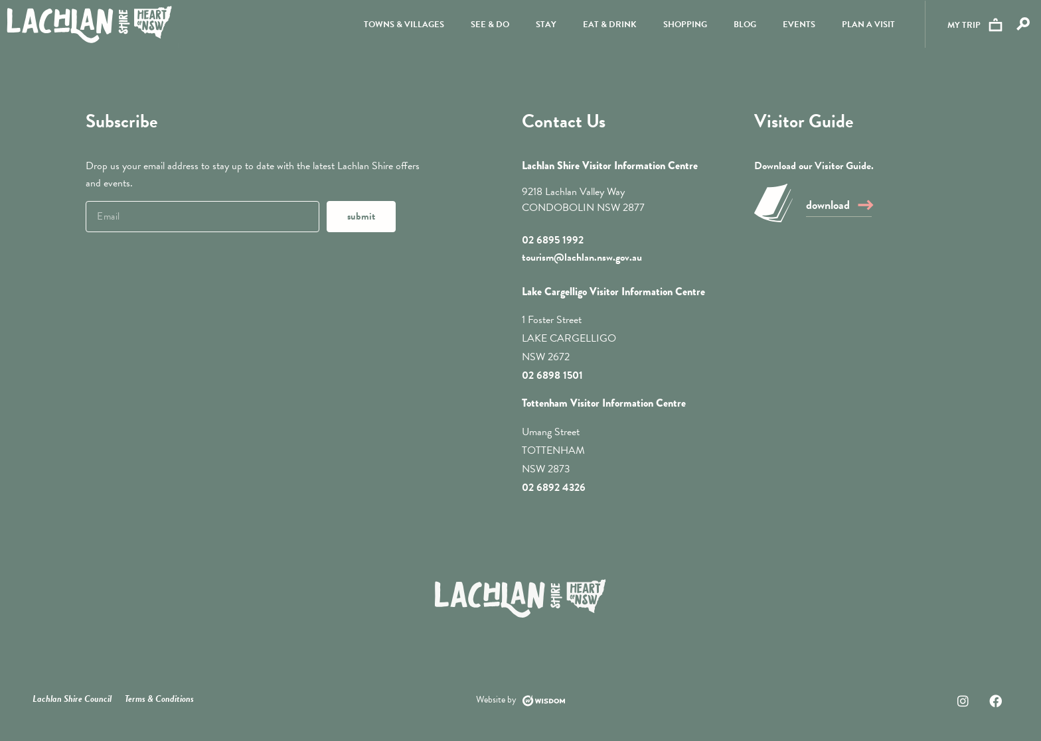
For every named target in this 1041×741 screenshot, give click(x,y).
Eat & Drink (608, 26)
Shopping (684, 26)
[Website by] (543, 700)
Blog (743, 26)
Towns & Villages (402, 26)
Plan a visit (867, 26)
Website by (496, 700)
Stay (544, 26)
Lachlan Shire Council (72, 699)
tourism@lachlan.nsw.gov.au (582, 257)
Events (797, 26)
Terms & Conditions (159, 699)
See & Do (488, 26)
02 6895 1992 (553, 240)
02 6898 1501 (552, 375)
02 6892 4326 (554, 488)
